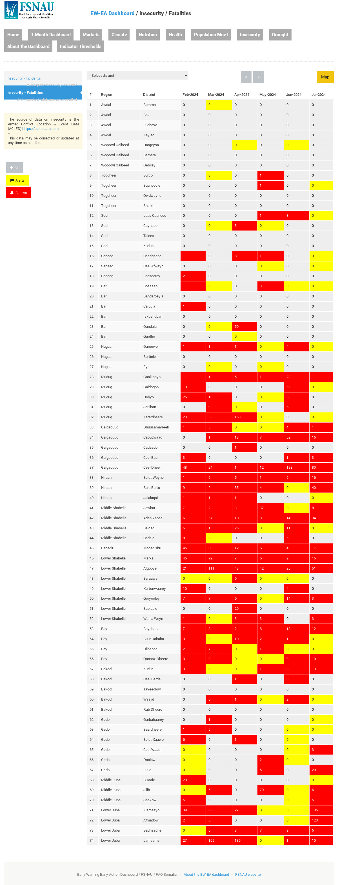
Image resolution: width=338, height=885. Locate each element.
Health (175, 34)
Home (13, 34)
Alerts (17, 180)
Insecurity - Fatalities (24, 92)
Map (325, 77)
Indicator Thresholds (80, 46)
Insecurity (250, 34)
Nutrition (148, 34)
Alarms (18, 192)
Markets (91, 34)
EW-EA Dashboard (112, 13)
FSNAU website (248, 874)
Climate (119, 34)
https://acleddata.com (40, 128)
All (14, 167)
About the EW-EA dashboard (206, 874)
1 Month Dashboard (51, 34)
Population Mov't (211, 34)
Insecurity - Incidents (23, 78)
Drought (280, 34)
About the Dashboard (28, 46)
